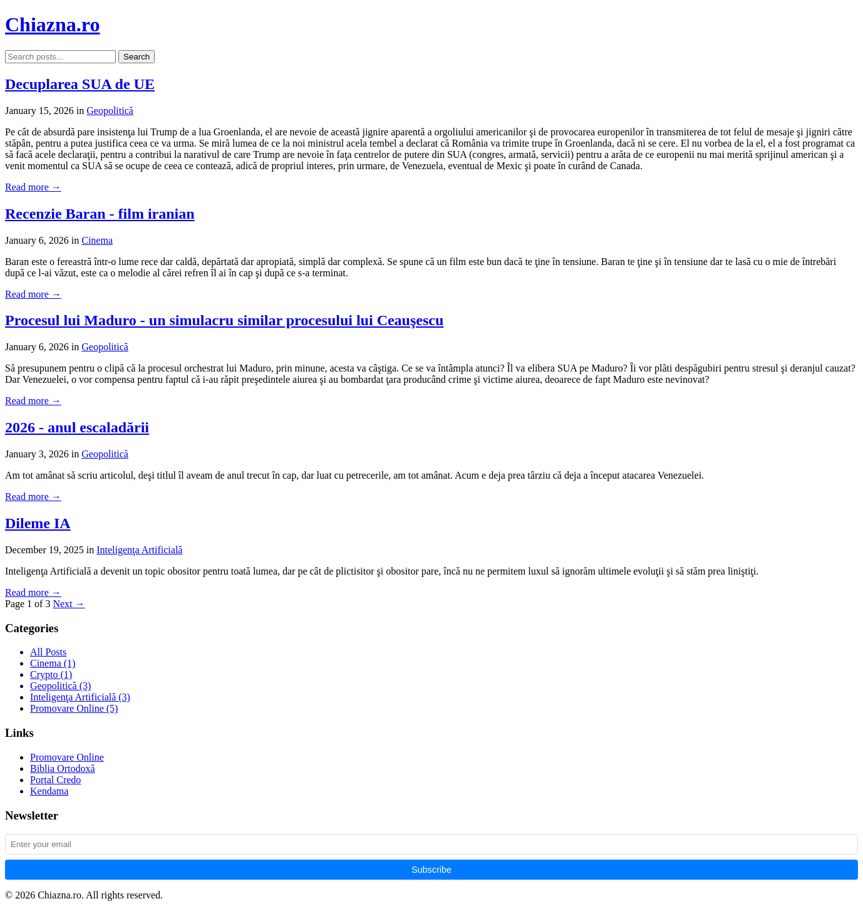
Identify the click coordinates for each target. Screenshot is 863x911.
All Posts (48, 652)
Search (136, 56)
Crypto (51, 674)
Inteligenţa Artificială (139, 549)
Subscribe (431, 870)
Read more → (33, 187)
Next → (69, 603)
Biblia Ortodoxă (62, 768)
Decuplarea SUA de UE (80, 84)
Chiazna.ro (52, 24)
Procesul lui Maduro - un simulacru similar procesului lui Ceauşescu (224, 320)
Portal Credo (55, 779)
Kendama (49, 791)
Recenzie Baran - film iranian (100, 214)
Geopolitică (109, 110)
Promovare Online (74, 708)
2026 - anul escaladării (77, 427)
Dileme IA (38, 523)
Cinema (97, 240)
